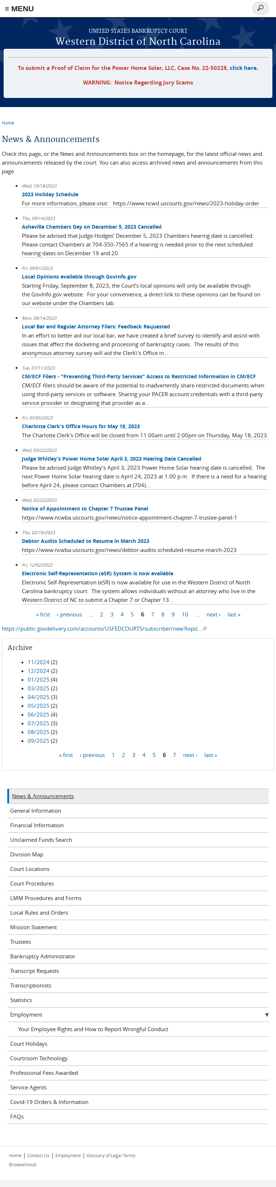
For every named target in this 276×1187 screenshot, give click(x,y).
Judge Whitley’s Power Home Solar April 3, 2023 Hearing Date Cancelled (111, 458)
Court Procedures (32, 883)
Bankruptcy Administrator (42, 956)
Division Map (26, 854)
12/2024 (39, 670)
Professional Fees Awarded (44, 1072)
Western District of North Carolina (138, 42)
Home (8, 123)
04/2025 (39, 697)
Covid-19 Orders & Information (49, 1101)
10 (185, 614)
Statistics (21, 999)
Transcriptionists (30, 985)
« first (43, 614)
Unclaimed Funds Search (41, 839)
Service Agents (28, 1087)
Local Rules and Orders (39, 912)
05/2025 (39, 705)
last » (234, 614)
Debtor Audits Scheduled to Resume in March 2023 (85, 540)
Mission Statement (33, 927)
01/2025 (39, 679)
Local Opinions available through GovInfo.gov (79, 276)
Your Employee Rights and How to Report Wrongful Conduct (93, 1029)
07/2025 (39, 723)
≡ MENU (19, 8)
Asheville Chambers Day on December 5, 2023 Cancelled (92, 226)
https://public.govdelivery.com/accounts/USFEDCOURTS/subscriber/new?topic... (104, 628)
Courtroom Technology (39, 1058)
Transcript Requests (34, 970)
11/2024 (39, 662)
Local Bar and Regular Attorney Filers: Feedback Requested (96, 326)
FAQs (17, 1116)
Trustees (20, 941)
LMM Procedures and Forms (46, 898)
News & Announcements (43, 796)
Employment (26, 1014)
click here (243, 68)
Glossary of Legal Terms (111, 1155)
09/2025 (39, 740)
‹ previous (69, 614)
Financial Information (37, 825)
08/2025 (39, 732)
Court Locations (30, 868)
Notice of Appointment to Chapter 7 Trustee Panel (85, 508)
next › (213, 614)
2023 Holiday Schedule (50, 194)
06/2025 (39, 714)
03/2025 (39, 688)
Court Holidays (28, 1043)
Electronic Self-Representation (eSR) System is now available (97, 573)
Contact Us (38, 1155)
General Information (35, 810)
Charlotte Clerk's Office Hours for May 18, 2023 (81, 426)
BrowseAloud (22, 1164)
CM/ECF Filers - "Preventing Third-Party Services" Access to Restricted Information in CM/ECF (139, 376)
